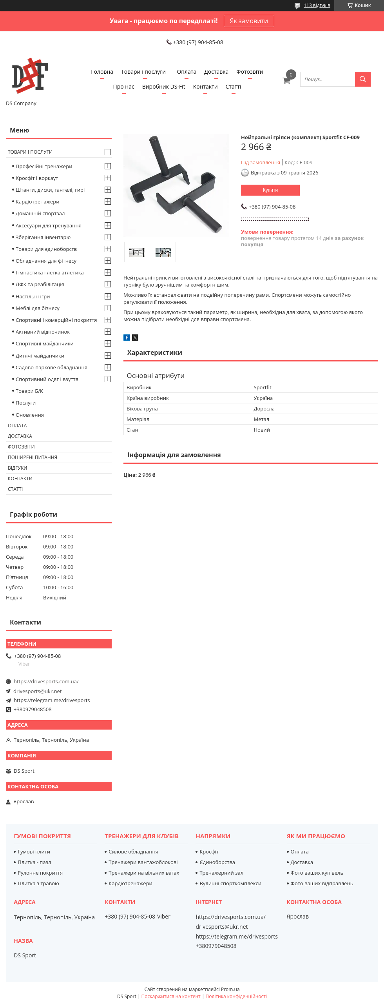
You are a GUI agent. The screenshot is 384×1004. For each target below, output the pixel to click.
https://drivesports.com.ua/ (46, 681)
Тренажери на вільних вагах (144, 872)
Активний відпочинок (43, 331)
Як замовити (249, 20)
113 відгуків (317, 5)
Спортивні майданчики (45, 343)
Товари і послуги (143, 71)
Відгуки (17, 468)
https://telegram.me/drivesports (52, 700)
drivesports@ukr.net (37, 691)
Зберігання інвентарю (43, 237)
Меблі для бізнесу (38, 308)
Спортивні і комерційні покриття (56, 319)
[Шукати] (363, 79)
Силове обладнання (133, 851)
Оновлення (30, 414)
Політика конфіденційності (236, 996)
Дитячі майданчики (40, 355)
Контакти (205, 86)
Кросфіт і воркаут (37, 178)
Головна (102, 71)
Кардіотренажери (38, 201)
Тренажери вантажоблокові (143, 862)
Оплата (186, 71)
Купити (270, 190)
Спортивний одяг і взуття (47, 379)
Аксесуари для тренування (49, 225)
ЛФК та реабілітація (40, 284)
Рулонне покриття (40, 872)
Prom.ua (230, 989)
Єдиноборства (217, 862)
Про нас (123, 86)
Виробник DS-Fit (163, 86)
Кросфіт (209, 851)
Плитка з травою (38, 883)
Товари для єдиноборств (46, 248)
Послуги (26, 402)
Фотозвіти (249, 71)
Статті (233, 86)
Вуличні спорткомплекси (230, 883)
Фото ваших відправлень (322, 883)
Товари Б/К (29, 390)
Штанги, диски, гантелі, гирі (50, 189)
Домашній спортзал (40, 213)
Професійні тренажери (44, 166)
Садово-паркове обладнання (51, 367)
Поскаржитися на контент (171, 996)
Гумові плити (34, 851)
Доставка (216, 71)
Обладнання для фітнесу (46, 260)
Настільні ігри (33, 296)
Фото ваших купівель (317, 872)
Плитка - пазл (34, 862)
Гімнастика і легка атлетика (50, 272)
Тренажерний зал (221, 872)
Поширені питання (32, 457)
